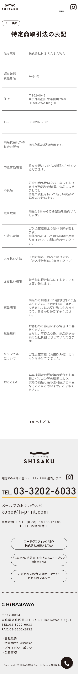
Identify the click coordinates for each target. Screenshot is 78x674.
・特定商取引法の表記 (17, 643)
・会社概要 (9, 638)
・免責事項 (9, 652)
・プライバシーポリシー (18, 648)
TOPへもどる (39, 422)
